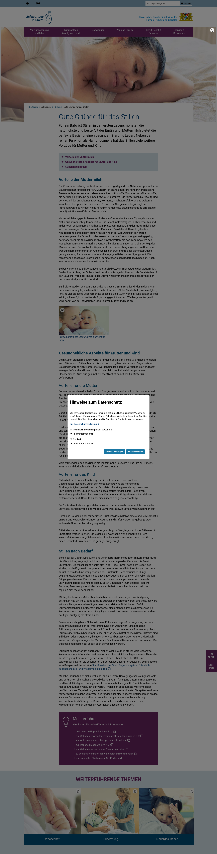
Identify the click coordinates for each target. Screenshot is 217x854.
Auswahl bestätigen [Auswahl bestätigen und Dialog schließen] (114, 452)
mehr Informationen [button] (84, 433)
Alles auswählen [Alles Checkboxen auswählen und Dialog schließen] (135, 452)
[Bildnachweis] (212, 30)
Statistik (76, 439)
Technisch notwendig (91, 429)
